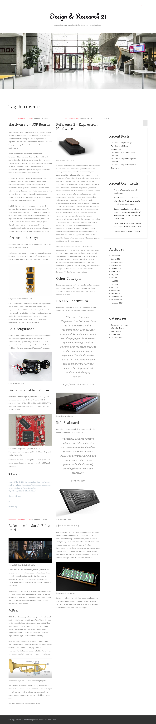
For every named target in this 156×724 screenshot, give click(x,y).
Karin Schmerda (120, 223)
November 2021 (116, 300)
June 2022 (114, 278)
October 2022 (116, 268)
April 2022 (114, 284)
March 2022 (115, 287)
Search (106, 118)
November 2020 (116, 303)
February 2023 (116, 256)
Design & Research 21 (78, 16)
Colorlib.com (51, 720)
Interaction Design (117, 328)
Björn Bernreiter (120, 231)
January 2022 (116, 293)
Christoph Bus (26, 118)
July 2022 (114, 274)
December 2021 (116, 296)
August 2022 (115, 271)
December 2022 (116, 262)
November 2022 (116, 265)
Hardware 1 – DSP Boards (29, 124)
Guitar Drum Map (134, 231)
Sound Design (116, 334)
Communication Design (119, 325)
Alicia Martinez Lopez (121, 198)
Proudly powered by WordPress (20, 720)
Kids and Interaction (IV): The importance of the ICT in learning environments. (127, 201)
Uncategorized (116, 337)
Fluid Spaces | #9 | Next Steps (121, 143)
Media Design (116, 331)
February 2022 (116, 290)
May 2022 (114, 281)
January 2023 (116, 259)
